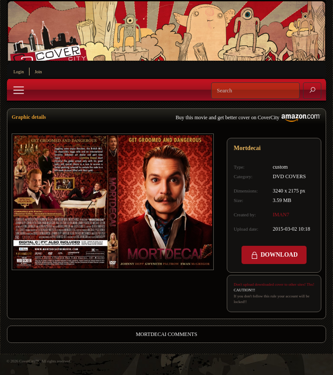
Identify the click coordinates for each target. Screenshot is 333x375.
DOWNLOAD (273, 255)
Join (38, 71)
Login (18, 71)
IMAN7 (281, 215)
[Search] (255, 90)
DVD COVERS (289, 176)
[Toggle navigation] (18, 90)
